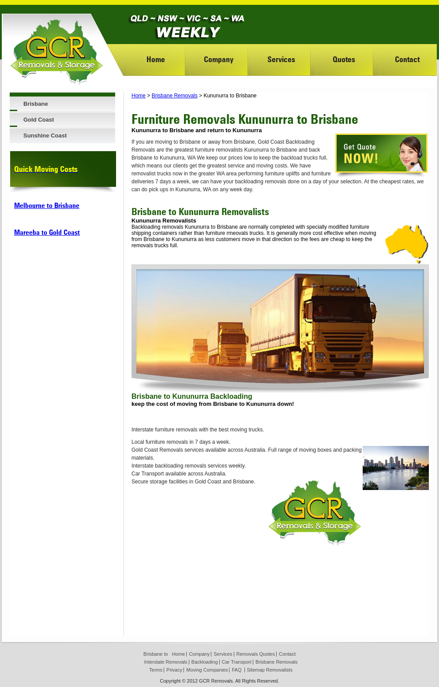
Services (281, 59)
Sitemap (256, 669)
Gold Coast (38, 119)
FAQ (236, 669)
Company (218, 59)
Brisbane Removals (175, 96)
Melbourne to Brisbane (46, 205)
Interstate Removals (166, 662)
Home (155, 59)
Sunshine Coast (45, 135)
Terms (155, 669)
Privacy (174, 669)
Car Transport (236, 662)
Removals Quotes (255, 654)
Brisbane (35, 103)
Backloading (204, 662)
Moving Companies (207, 669)
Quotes (344, 59)
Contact (407, 59)
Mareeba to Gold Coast (47, 232)
